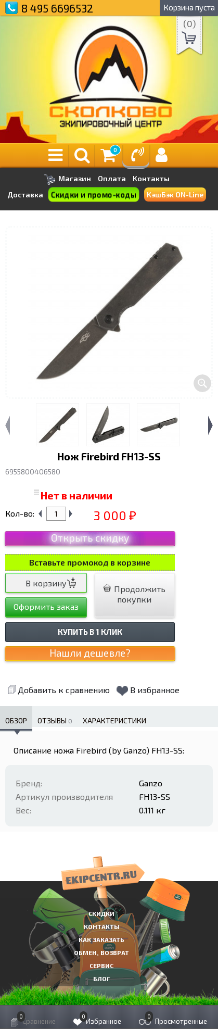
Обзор (16, 720)
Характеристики (114, 720)
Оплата (112, 178)
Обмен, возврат (101, 952)
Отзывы (54, 720)
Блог (101, 978)
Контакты (151, 178)
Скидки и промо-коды (93, 194)
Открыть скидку (90, 538)
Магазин (67, 179)
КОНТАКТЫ (102, 926)
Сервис (101, 965)
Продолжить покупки (134, 594)
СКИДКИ (101, 913)
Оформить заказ (46, 606)
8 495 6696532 (57, 8)
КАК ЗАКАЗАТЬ (101, 939)
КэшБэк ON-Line (175, 194)
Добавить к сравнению (59, 690)
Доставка (25, 194)
